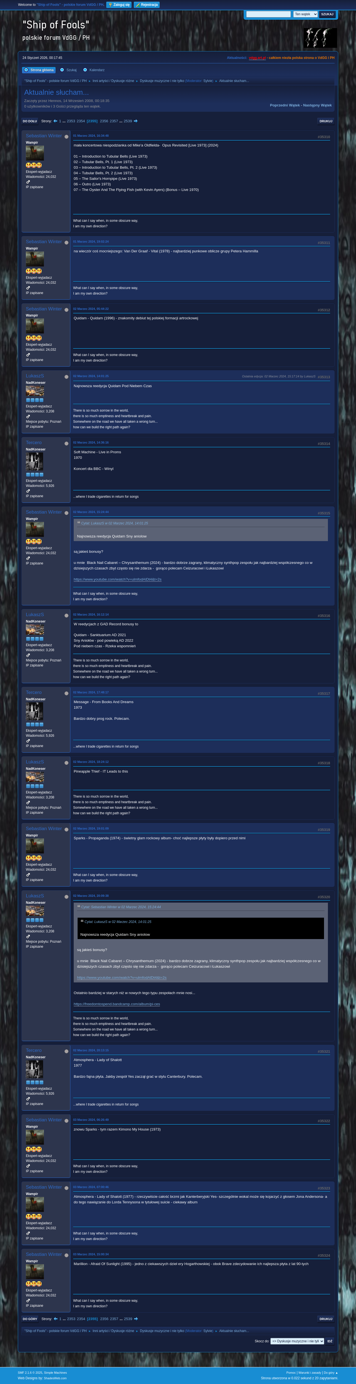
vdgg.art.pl (257, 58)
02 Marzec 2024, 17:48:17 (91, 692)
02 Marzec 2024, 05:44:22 (91, 308)
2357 (114, 121)
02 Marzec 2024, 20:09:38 (91, 895)
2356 (104, 121)
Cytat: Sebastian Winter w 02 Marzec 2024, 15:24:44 (121, 907)
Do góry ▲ (331, 1372)
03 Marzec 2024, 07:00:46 (91, 1187)
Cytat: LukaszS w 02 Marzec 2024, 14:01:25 (114, 524)
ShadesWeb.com (55, 1378)
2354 (81, 121)
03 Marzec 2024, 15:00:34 (91, 1254)
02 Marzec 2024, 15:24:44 (91, 512)
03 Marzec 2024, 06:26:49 (91, 1119)
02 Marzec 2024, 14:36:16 (91, 442)
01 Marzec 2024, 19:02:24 (91, 241)
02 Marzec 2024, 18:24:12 (91, 761)
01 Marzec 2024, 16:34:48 (91, 135)
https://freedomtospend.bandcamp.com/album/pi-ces (117, 1004)
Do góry (30, 1319)
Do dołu (30, 121)
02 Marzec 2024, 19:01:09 (91, 828)
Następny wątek (317, 105)
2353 (71, 121)
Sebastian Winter (44, 135)
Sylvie (207, 81)
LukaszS (35, 376)
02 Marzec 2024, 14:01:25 (91, 376)
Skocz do (261, 1341)
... (65, 121)
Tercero (34, 442)
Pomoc (291, 1372)
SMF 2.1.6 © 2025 (30, 1372)
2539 (128, 121)
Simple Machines (55, 1372)
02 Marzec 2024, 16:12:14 (91, 614)
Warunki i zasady (309, 1372)
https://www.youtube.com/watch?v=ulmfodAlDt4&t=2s (118, 579)
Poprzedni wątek (285, 105)
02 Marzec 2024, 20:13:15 (91, 1050)
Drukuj (326, 121)
